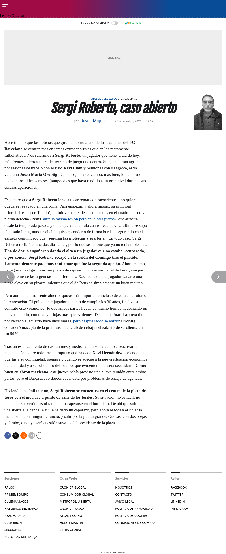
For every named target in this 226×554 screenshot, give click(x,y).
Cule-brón (13, 523)
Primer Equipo (16, 494)
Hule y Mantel (71, 523)
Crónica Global (73, 487)
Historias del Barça (20, 537)
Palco (9, 487)
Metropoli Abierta (75, 501)
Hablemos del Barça (103, 98)
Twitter (177, 494)
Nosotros (123, 487)
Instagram (179, 508)
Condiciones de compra (135, 523)
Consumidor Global (77, 494)
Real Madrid (14, 515)
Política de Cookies (131, 515)
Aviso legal (124, 501)
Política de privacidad (134, 508)
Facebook (179, 487)
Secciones (12, 530)
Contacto (123, 494)
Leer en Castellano (13, 15)
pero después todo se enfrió (96, 321)
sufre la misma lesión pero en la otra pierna (78, 219)
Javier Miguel (93, 120)
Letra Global (70, 530)
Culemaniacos (16, 501)
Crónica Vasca (72, 508)
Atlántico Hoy (72, 515)
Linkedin (178, 501)
